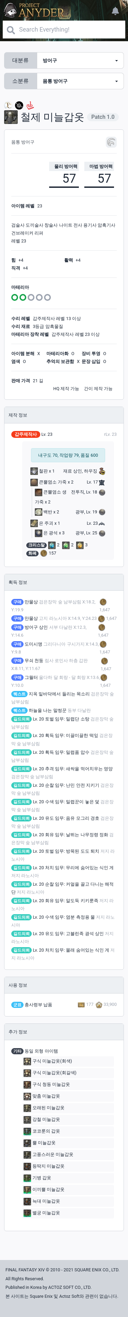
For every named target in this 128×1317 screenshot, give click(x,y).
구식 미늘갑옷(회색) (48, 1061)
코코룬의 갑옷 (42, 1131)
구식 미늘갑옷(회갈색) (50, 1073)
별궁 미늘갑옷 (42, 1213)
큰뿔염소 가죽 (48, 482)
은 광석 (46, 532)
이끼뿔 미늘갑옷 (44, 1190)
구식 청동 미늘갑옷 (47, 1085)
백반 (43, 511)
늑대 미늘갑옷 (42, 1201)
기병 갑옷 (37, 1178)
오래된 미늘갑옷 (44, 1108)
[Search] (64, 29)
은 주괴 (41, 523)
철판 (39, 471)
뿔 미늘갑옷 (40, 1143)
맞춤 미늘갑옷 (42, 1096)
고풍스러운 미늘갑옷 (48, 1155)
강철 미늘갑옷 (42, 1120)
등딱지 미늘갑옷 (44, 1166)
